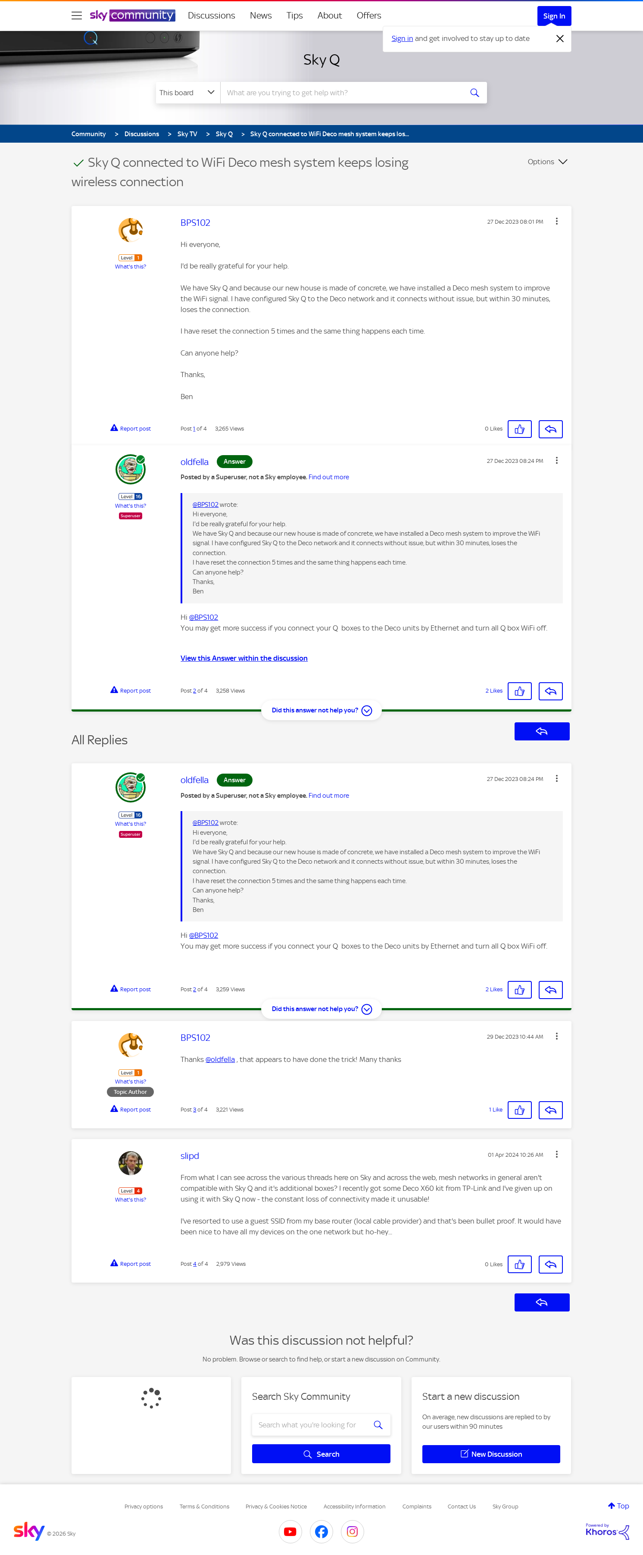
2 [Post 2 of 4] (194, 690)
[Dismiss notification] (560, 39)
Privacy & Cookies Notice (276, 1506)
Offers (369, 15)
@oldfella (220, 1059)
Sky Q (321, 59)
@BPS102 (205, 505)
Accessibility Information (355, 1506)
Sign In (554, 16)
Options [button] (541, 161)
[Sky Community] (132, 15)
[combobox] (340, 92)
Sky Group (505, 1506)
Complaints (417, 1506)
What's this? (130, 266)
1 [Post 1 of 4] (194, 428)
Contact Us (462, 1506)
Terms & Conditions (204, 1506)
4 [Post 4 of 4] (195, 1264)
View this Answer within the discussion (244, 658)
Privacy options (144, 1506)
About (330, 15)
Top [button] (623, 1506)
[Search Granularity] (188, 92)
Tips (295, 15)
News (261, 15)
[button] (557, 221)
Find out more (329, 477)
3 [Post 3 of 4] (194, 1109)
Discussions (211, 15)
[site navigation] (77, 15)
